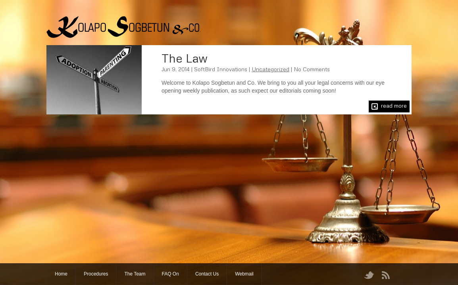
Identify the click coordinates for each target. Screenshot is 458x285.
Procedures (96, 274)
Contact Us (207, 274)
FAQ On (170, 274)
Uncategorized (270, 69)
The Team (134, 274)
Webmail (244, 274)
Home (61, 274)
